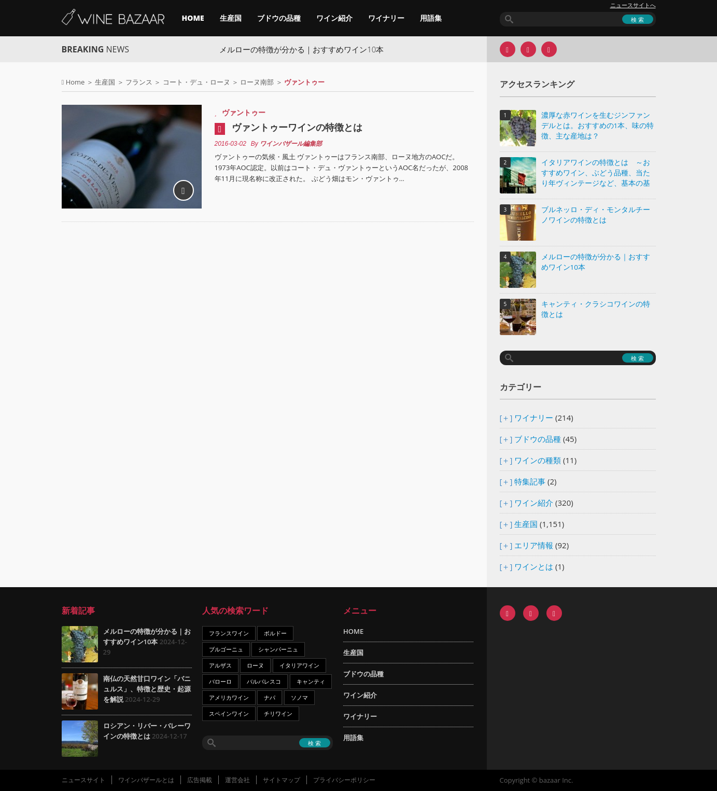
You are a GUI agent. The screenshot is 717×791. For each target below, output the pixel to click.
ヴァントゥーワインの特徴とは (297, 127)
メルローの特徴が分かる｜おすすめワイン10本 (314, 49)
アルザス (220, 665)
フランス (138, 82)
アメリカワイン (229, 697)
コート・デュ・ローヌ (196, 82)
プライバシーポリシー (344, 779)
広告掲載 (199, 779)
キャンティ (311, 681)
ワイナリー (386, 18)
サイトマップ (281, 779)
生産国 (231, 18)
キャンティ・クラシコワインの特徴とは (595, 309)
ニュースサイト (83, 779)
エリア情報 (533, 545)
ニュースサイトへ (633, 5)
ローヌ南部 (257, 82)
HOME (193, 18)
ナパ (269, 697)
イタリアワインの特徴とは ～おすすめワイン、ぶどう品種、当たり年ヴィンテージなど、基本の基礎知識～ (595, 173)
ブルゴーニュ (226, 649)
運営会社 (237, 779)
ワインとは (533, 566)
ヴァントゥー (243, 112)
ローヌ (255, 665)
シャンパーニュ (278, 649)
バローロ (220, 681)
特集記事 (529, 481)
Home (75, 82)
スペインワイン (229, 713)
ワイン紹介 (334, 18)
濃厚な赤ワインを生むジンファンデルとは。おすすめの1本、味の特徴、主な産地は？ (597, 125)
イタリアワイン (299, 665)
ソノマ (299, 697)
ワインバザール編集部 (291, 143)
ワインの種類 (537, 460)
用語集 (431, 18)
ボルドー (275, 633)
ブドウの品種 (279, 18)
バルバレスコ (264, 681)
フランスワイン (229, 633)
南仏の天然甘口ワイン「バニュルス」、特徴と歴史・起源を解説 (147, 689)
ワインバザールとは (146, 779)
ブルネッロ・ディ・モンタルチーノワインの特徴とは (595, 215)
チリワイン (278, 713)
